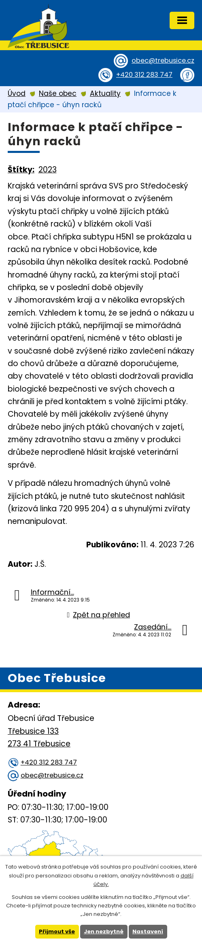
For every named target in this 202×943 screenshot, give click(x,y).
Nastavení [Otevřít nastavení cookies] (147, 931)
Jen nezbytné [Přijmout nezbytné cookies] (103, 931)
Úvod (17, 93)
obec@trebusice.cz (163, 60)
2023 (47, 169)
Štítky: (21, 169)
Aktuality (105, 93)
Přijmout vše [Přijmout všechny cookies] (57, 931)
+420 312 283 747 (144, 74)
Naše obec (58, 93)
